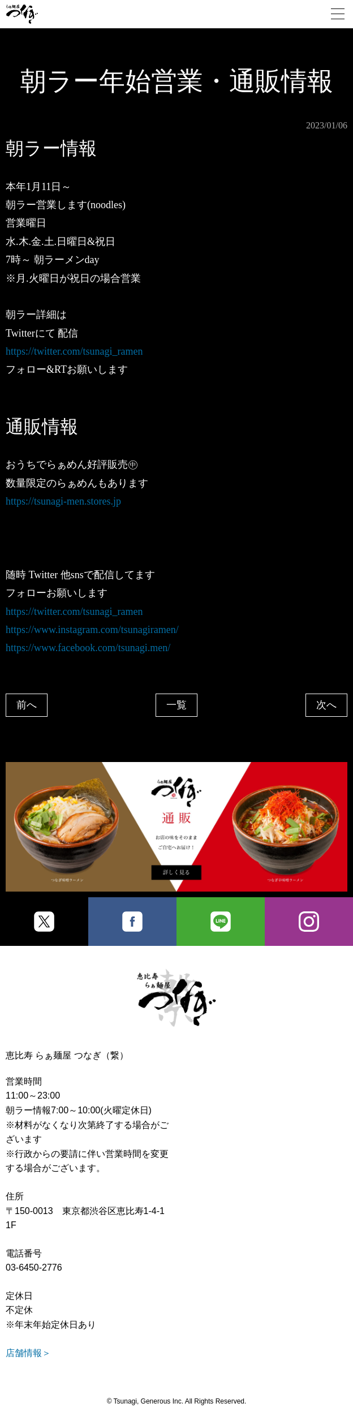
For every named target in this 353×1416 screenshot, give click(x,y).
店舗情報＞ (28, 1353)
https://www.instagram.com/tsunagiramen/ (92, 629)
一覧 (176, 705)
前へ (26, 705)
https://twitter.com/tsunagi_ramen (74, 351)
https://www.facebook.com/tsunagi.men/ (88, 647)
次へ (326, 705)
